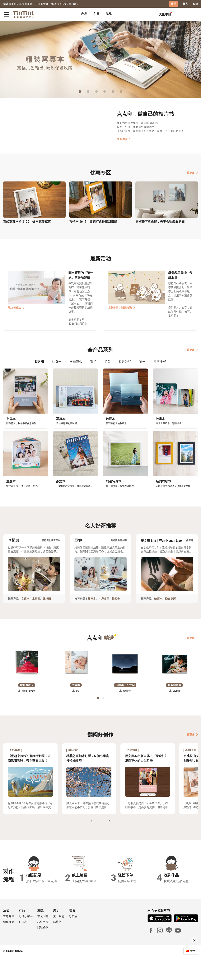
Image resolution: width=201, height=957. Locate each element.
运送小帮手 (26, 916)
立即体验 (124, 139)
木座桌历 (104, 598)
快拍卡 (116, 598)
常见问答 (43, 916)
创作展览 (8, 921)
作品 (108, 14)
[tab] (84, 14)
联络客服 (43, 921)
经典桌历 (170, 598)
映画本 (158, 598)
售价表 (23, 921)
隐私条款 (43, 927)
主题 (96, 14)
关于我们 (58, 916)
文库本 (25, 598)
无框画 (47, 598)
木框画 (36, 598)
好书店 (73, 916)
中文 (192, 951)
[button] (26, 662)
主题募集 (8, 916)
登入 (185, 3)
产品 (84, 14)
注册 (173, 3)
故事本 (92, 598)
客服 (195, 3)
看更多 (192, 172)
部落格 (57, 921)
